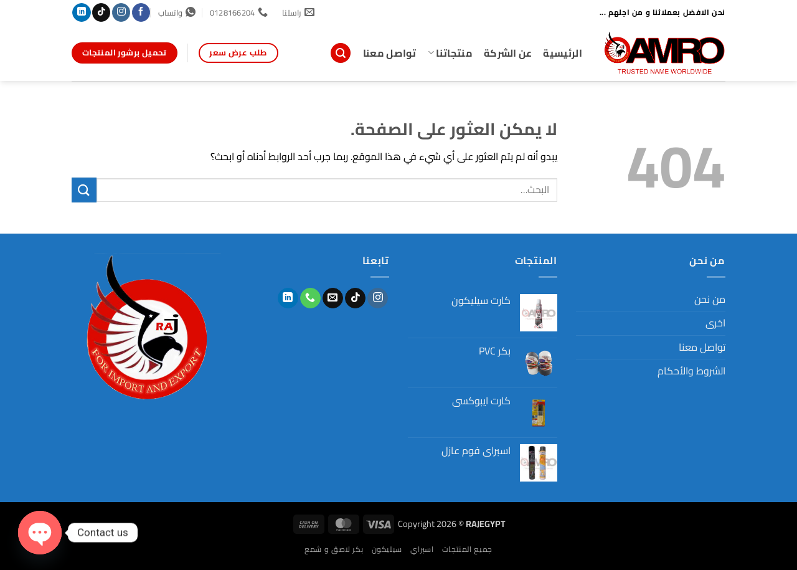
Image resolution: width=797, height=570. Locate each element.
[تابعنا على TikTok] (101, 12)
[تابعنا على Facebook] (141, 12)
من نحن (709, 299)
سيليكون (387, 549)
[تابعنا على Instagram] (121, 12)
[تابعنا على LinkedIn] (81, 12)
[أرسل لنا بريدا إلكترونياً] (333, 298)
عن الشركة (508, 53)
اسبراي (421, 549)
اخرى (715, 322)
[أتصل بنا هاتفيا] (310, 298)
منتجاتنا (450, 53)
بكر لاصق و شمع (333, 549)
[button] (341, 53)
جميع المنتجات (467, 549)
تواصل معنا (390, 53)
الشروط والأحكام (691, 370)
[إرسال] (84, 190)
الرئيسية (562, 53)
